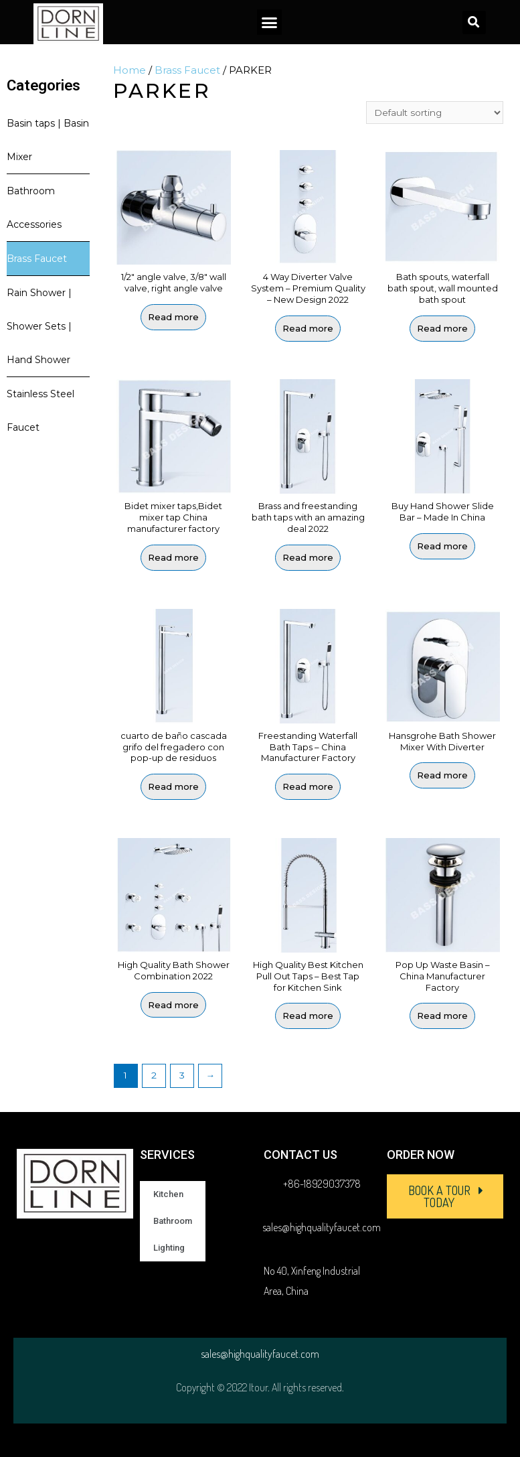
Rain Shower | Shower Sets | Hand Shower (39, 326)
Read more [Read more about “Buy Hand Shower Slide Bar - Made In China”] (442, 546)
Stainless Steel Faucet (40, 410)
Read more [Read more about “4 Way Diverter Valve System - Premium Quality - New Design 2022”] (307, 328)
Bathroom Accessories (34, 207)
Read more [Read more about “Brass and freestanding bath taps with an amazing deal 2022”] (307, 557)
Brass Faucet (37, 259)
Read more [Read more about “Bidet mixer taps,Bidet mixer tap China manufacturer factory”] (173, 557)
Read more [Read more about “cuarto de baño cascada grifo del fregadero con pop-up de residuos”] (173, 786)
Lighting (169, 1248)
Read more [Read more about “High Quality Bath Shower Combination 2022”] (173, 1004)
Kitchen (168, 1194)
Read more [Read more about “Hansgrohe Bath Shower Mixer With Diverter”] (442, 775)
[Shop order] (434, 112)
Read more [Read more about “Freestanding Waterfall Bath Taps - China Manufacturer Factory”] (307, 786)
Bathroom (172, 1221)
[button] (269, 22)
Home (129, 70)
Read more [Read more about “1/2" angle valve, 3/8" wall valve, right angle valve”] (173, 316)
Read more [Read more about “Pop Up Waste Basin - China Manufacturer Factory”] (442, 1015)
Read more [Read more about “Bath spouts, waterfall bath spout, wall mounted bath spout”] (442, 328)
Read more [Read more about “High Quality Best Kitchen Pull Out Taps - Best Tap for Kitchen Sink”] (307, 1015)
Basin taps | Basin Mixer (48, 140)
